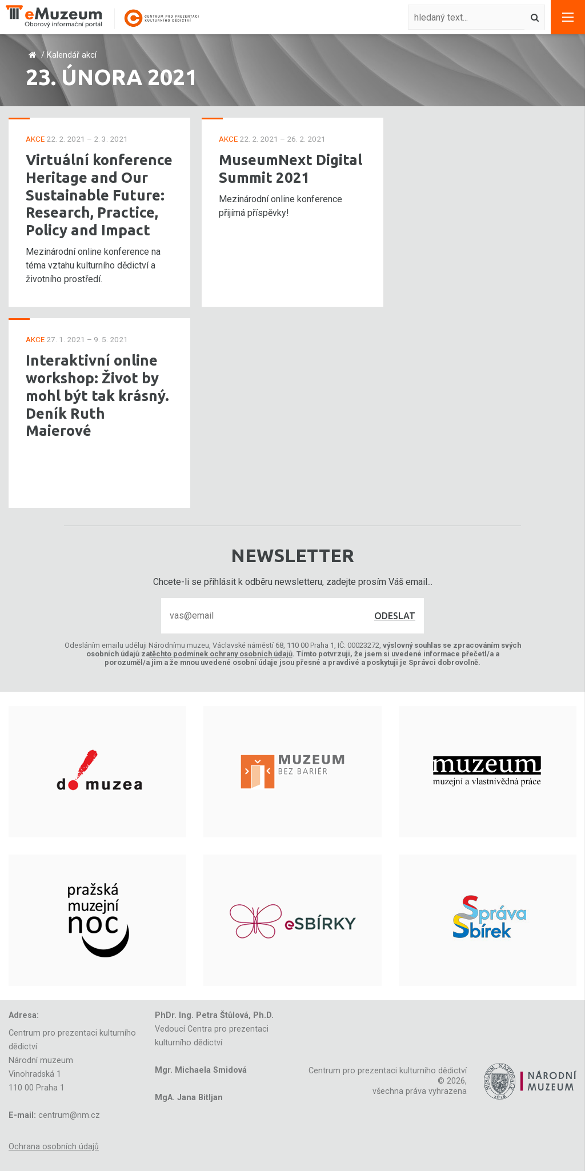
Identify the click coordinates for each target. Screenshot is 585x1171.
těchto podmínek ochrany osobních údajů (221, 653)
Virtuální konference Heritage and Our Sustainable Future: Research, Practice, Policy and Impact (99, 194)
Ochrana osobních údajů (54, 1147)
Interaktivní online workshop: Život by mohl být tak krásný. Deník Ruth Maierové (97, 395)
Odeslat (394, 616)
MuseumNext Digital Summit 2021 (290, 168)
